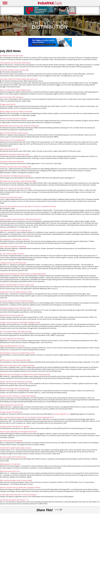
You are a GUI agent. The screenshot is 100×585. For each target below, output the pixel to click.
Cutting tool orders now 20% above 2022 (13, 263)
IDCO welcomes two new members (11, 441)
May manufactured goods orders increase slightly (16, 480)
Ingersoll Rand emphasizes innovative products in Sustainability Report (23, 274)
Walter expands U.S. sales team (10, 464)
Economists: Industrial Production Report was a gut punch (19, 79)
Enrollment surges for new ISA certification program (17, 301)
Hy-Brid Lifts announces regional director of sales (16, 292)
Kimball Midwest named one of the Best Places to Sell (17, 353)
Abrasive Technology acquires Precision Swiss (14, 389)
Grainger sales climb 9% (7, 104)
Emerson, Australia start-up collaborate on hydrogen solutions (20, 487)
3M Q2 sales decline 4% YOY (9, 149)
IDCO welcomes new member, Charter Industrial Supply (18, 181)
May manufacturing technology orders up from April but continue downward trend (27, 417)
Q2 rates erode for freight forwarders (12, 254)
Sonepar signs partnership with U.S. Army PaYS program (18, 495)
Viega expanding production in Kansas (12, 346)
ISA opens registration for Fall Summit (12, 339)
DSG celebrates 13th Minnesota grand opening (15, 176)
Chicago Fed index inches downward (12, 162)
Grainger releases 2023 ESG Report (11, 412)
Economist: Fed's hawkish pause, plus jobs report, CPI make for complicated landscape (28, 206)
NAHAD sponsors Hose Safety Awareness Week (15, 360)
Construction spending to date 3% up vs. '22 (14, 500)
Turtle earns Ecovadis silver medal (11, 197)
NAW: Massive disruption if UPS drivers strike (14, 154)
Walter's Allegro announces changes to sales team (16, 111)
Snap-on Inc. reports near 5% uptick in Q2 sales (15, 188)
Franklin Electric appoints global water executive (15, 448)
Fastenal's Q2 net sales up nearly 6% (12, 315)
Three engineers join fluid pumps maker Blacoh (15, 63)
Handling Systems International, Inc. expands (15, 426)
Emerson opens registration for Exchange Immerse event (18, 432)
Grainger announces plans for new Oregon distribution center (20, 322)
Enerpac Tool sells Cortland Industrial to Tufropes (16, 382)
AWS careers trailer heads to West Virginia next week (17, 365)
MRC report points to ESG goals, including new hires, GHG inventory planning (25, 374)
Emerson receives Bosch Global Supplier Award (15, 90)
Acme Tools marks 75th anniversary (11, 97)
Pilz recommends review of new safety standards (16, 331)
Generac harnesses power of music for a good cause (17, 285)
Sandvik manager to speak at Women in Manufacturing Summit (20, 219)
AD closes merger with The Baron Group (13, 457)
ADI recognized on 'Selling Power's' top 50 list (14, 239)
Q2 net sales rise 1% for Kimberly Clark (12, 140)
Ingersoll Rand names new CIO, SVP (11, 405)
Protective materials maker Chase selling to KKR (15, 167)
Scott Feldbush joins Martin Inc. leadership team (15, 230)
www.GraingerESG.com (62, 414)
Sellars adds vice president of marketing (13, 246)
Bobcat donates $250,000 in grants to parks (14, 133)
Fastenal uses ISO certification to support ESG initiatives (18, 396)
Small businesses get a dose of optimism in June (15, 308)
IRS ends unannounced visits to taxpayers (13, 119)
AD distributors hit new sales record (11, 56)
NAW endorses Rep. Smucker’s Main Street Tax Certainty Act (19, 126)
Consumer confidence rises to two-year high (14, 70)
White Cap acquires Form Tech (10, 471)
